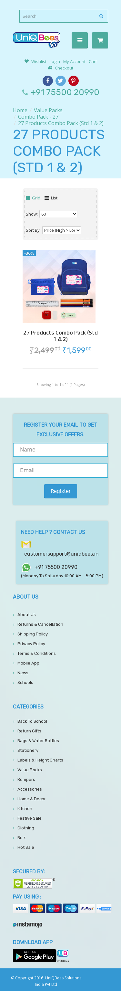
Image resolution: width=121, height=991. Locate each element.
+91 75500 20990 (65, 92)
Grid (33, 198)
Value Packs (48, 110)
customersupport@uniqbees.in (61, 554)
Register (61, 491)
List (51, 198)
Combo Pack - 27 (38, 116)
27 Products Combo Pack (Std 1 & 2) (61, 123)
